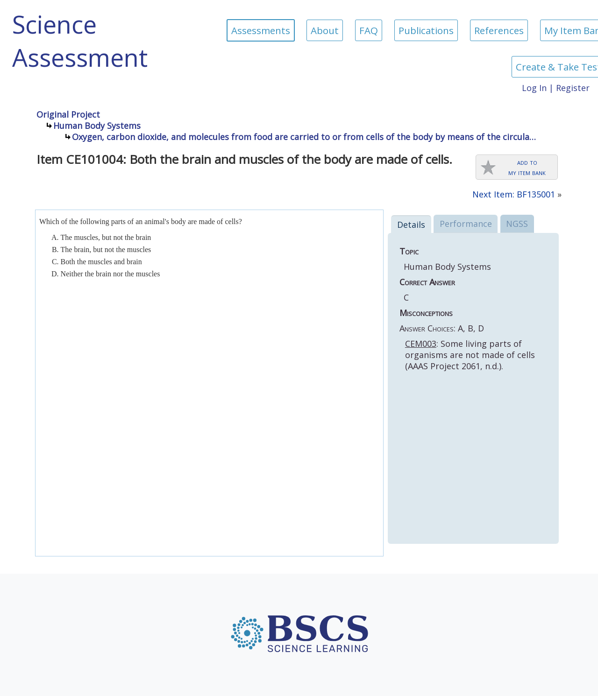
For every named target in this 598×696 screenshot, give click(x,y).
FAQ (368, 30)
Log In (534, 87)
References (499, 30)
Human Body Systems (97, 125)
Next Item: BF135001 (513, 194)
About (325, 30)
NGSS (517, 223)
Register (573, 87)
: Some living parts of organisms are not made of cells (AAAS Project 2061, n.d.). (470, 355)
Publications (426, 30)
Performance (466, 223)
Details (411, 224)
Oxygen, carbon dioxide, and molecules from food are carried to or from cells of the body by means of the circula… (304, 136)
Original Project (68, 114)
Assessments (260, 30)
